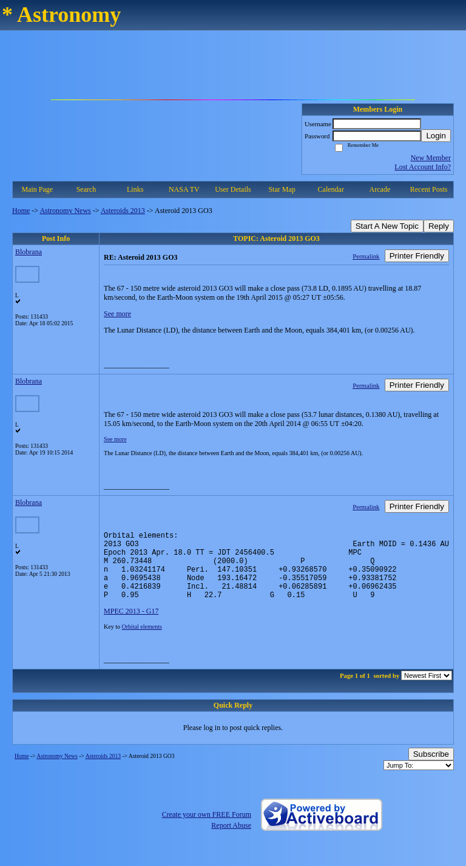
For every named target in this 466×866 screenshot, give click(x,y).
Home (21, 210)
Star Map (281, 189)
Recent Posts (429, 189)
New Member (431, 158)
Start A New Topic (387, 226)
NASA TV (184, 189)
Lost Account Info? (422, 167)
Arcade (380, 189)
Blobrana (28, 252)
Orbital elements (142, 641)
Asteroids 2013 (123, 210)
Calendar (331, 189)
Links (135, 189)
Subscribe (431, 768)
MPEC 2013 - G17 (131, 625)
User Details (233, 189)
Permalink (366, 256)
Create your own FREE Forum (206, 829)
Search (86, 189)
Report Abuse (231, 840)
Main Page (37, 189)
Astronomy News (64, 210)
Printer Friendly (417, 255)
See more (117, 314)
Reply (438, 226)
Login (436, 135)
